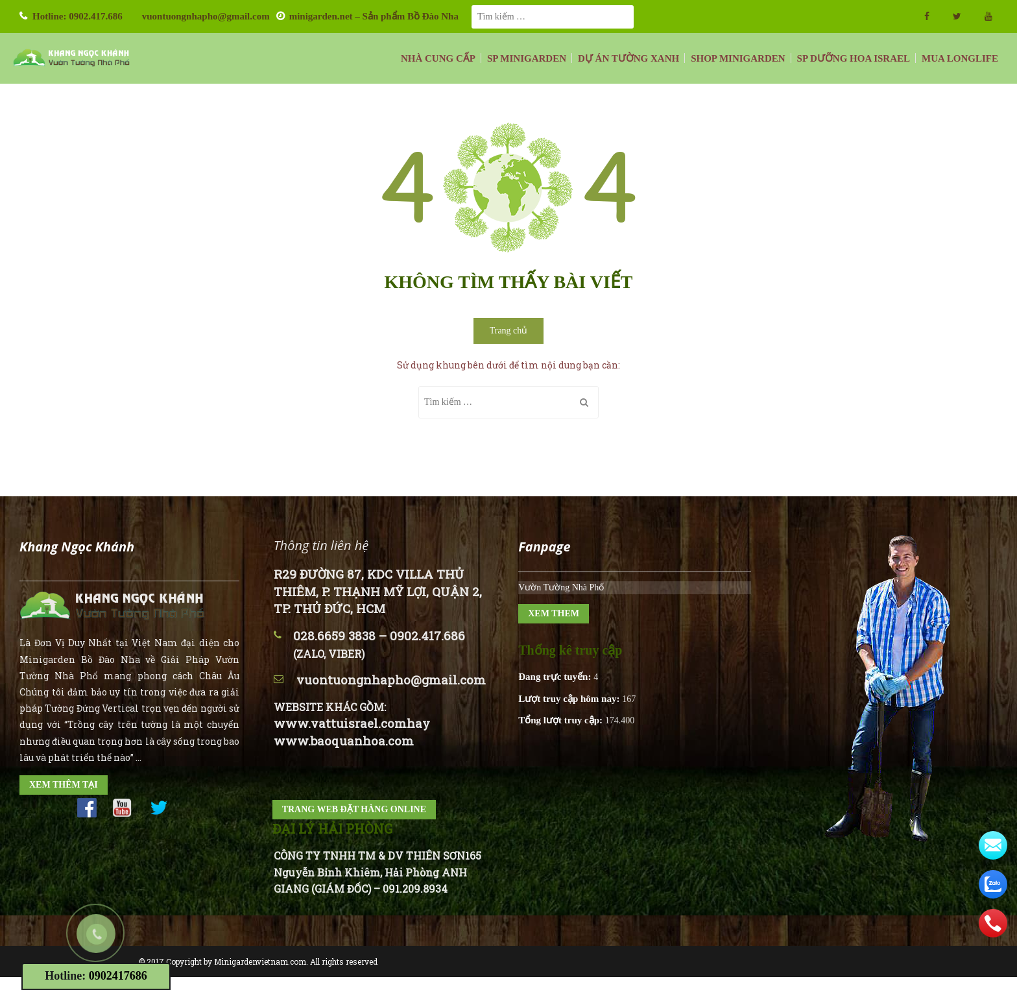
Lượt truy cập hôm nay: (570, 699)
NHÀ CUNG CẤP (438, 58)
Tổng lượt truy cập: (561, 720)
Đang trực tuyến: (555, 676)
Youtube (988, 16)
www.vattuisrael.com (340, 723)
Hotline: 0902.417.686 (77, 16)
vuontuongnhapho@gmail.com (206, 16)
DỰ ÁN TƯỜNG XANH (628, 58)
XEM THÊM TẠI (63, 785)
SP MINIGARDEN (526, 58)
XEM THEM (553, 613)
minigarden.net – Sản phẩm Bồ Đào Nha (374, 16)
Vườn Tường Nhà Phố (561, 587)
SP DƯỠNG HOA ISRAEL (853, 58)
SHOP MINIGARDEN (738, 58)
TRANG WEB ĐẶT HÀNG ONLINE (354, 809)
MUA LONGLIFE (960, 58)
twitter (957, 16)
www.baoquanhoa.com (344, 740)
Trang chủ (509, 330)
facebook (927, 16)
